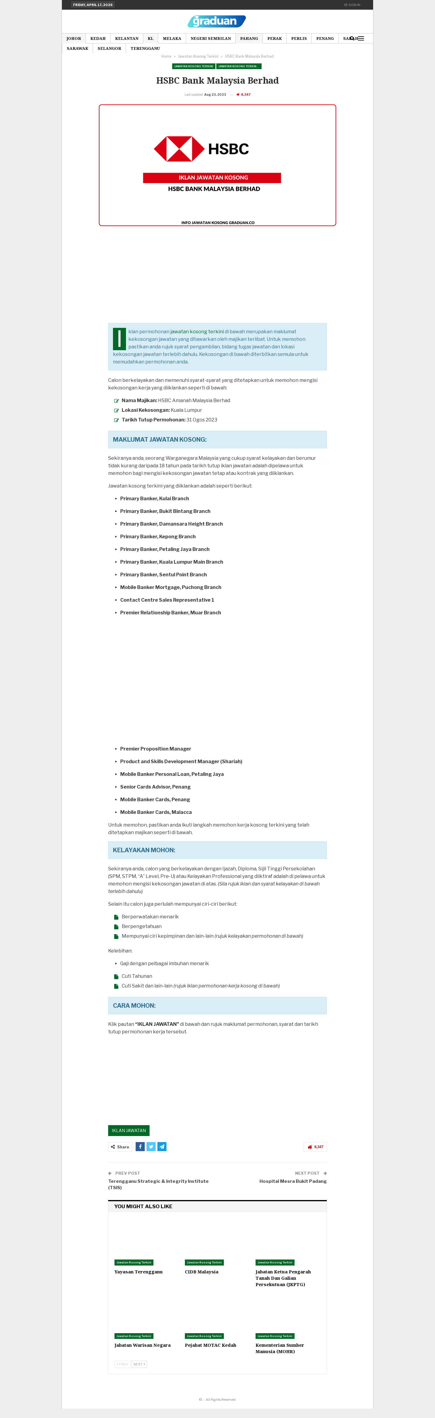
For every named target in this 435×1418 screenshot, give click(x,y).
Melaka (172, 38)
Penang (325, 38)
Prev (122, 1374)
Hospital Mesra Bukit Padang (293, 1190)
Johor (73, 38)
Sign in (352, 5)
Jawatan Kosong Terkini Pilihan (240, 66)
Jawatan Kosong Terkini (193, 66)
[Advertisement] (217, 290)
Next (139, 1374)
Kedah (98, 38)
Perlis (299, 38)
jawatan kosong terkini (197, 341)
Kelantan (126, 38)
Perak (274, 38)
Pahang (249, 38)
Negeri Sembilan (211, 38)
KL (150, 38)
